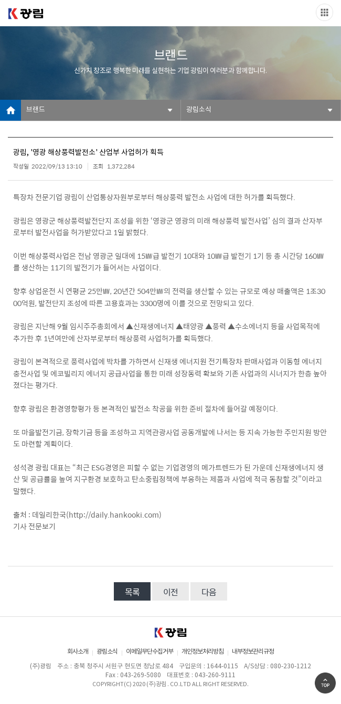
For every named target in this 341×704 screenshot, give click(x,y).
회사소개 (77, 651)
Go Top (325, 683)
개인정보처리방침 (202, 651)
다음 (208, 591)
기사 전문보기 (34, 526)
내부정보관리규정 (253, 651)
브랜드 (35, 110)
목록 (132, 591)
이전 (170, 591)
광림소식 (198, 110)
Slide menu (324, 12)
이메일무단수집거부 (149, 651)
